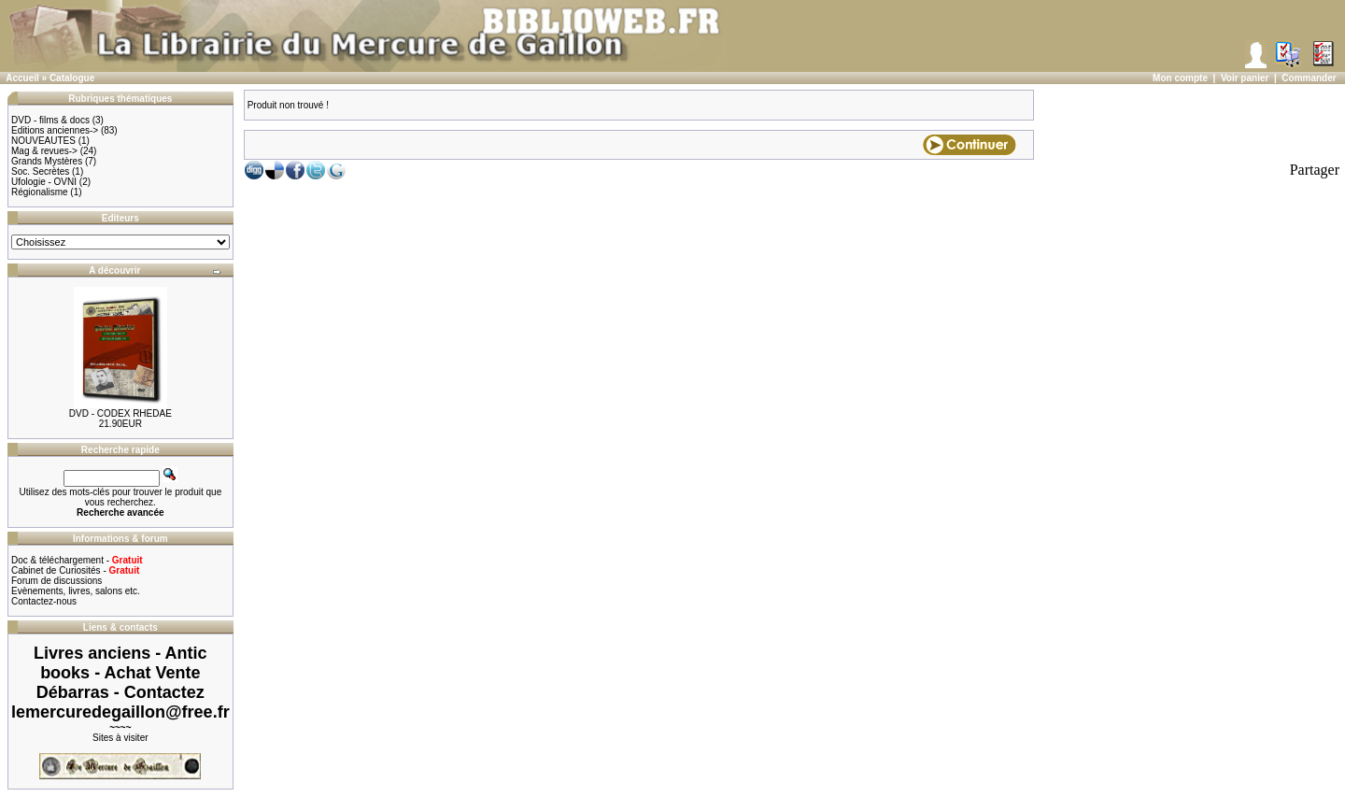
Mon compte (1180, 78)
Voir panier (1245, 78)
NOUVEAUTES (43, 140)
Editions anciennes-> (54, 130)
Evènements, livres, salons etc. (75, 591)
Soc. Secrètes (40, 171)
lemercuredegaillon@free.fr (120, 712)
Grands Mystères (46, 161)
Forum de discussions (56, 581)
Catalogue (72, 78)
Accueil (22, 78)
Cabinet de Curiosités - (75, 570)
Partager (1314, 170)
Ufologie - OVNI (44, 182)
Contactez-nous (44, 601)
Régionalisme (39, 192)
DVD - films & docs (50, 120)
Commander (1308, 78)
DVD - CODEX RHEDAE (120, 413)
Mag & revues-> (44, 151)
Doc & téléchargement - (77, 560)
